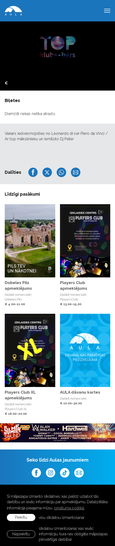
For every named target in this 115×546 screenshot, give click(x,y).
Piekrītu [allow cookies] (21, 517)
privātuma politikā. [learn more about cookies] (69, 508)
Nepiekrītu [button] (21, 534)
